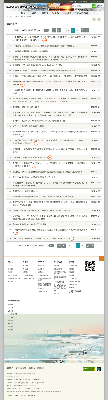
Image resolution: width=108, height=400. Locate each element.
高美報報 (10, 304)
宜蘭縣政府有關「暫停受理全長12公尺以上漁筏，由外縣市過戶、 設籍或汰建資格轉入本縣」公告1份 (54, 83)
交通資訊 (10, 281)
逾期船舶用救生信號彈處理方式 (54, 191)
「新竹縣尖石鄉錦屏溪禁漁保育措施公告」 (54, 157)
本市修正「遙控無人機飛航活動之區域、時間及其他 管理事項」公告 (54, 120)
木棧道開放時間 (12, 314)
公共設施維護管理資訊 (60, 278)
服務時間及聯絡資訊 (14, 278)
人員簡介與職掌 (12, 275)
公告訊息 (34, 13)
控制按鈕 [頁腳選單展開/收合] (101, 258)
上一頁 (59, 30)
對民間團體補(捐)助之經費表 (60, 273)
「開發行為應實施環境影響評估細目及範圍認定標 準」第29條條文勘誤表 (54, 210)
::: (3, 1)
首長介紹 (10, 266)
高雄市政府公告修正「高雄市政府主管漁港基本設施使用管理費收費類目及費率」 (54, 70)
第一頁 (54, 30)
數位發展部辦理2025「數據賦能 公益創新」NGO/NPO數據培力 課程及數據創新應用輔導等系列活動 (54, 133)
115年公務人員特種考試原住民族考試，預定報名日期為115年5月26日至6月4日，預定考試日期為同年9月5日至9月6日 (54, 142)
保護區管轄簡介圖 (28, 278)
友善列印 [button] (94, 19)
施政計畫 (56, 266)
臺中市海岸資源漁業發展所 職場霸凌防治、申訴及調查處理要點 (60, 287)
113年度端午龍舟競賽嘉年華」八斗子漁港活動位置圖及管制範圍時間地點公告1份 (54, 45)
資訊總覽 (10, 330)
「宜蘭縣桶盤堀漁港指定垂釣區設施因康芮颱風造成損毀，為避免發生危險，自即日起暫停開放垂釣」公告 (54, 91)
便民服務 (68, 13)
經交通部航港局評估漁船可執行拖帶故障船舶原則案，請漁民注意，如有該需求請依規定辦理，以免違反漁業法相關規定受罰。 (54, 39)
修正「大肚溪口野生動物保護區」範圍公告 (54, 126)
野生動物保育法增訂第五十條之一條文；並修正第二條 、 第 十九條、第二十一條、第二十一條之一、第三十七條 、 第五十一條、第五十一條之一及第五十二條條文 (54, 99)
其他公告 (26, 269)
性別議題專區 (73, 278)
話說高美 (10, 308)
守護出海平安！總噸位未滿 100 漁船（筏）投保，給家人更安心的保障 (54, 239)
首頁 (15, 16)
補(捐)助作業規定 (59, 282)
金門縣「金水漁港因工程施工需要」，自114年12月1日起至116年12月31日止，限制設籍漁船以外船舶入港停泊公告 (54, 165)
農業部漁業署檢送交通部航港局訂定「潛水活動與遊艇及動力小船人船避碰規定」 (54, 196)
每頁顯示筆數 (32, 30)
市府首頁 (92, 2)
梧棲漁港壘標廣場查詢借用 (75, 292)
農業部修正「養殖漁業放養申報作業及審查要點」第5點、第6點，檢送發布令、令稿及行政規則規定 (54, 150)
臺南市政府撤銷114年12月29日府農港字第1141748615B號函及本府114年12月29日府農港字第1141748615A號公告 (54, 203)
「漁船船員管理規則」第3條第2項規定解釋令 (54, 51)
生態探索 (10, 311)
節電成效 (56, 293)
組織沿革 (10, 269)
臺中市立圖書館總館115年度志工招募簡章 (54, 224)
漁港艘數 (41, 269)
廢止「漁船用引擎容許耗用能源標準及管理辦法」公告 (54, 177)
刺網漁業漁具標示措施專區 (44, 279)
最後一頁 (87, 30)
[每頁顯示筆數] (39, 30)
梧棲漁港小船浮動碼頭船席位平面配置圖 (44, 284)
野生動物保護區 (43, 275)
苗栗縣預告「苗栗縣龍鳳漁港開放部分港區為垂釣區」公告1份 (54, 65)
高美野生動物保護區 (81, 13)
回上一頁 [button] (99, 19)
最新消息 (30, 16)
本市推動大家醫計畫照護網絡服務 (54, 107)
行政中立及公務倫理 (75, 281)
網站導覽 (73, 2)
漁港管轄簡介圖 (28, 275)
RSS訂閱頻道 (82, 2)
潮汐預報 (10, 320)
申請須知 (72, 272)
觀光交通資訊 (73, 284)
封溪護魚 (41, 272)
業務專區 (45, 13)
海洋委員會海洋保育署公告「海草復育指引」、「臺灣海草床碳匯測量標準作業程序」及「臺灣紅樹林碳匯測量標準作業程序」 (54, 184)
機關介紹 (24, 13)
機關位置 (30, 368)
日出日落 (10, 317)
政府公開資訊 (56, 13)
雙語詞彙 (72, 288)
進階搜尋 (100, 6)
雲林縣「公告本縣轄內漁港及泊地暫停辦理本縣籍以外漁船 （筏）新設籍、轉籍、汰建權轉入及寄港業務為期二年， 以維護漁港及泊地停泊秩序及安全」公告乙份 (54, 58)
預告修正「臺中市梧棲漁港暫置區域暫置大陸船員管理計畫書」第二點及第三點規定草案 (54, 171)
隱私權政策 (39, 368)
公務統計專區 (73, 266)
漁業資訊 (41, 266)
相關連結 (72, 269)
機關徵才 (26, 272)
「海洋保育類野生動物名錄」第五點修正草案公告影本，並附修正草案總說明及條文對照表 (54, 231)
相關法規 (72, 275)
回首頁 (99, 2)
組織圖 (10, 272)
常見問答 (41, 288)
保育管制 (10, 323)
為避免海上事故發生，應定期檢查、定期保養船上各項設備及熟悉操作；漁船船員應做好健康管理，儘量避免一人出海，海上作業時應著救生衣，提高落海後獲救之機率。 (54, 113)
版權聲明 (10, 368)
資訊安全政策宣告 (20, 368)
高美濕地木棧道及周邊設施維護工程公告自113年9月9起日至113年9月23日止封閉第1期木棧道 (54, 76)
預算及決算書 (58, 269)
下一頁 (83, 30)
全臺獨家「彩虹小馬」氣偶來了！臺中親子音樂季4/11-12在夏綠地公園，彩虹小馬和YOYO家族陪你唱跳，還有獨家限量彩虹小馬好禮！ (54, 217)
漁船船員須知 (42, 291)
